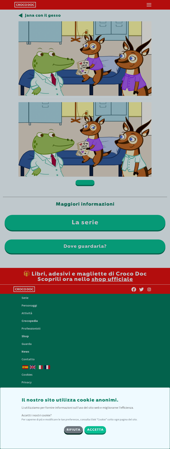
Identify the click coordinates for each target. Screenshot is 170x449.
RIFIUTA (73, 429)
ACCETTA (95, 429)
